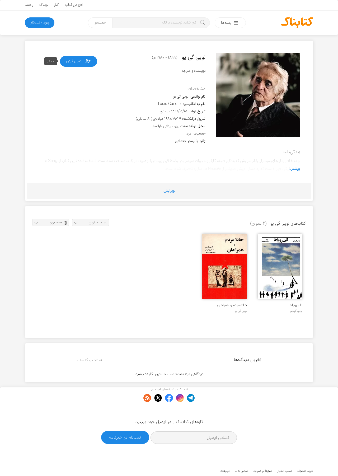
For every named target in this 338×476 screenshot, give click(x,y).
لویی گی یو (296, 311)
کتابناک (285, 463)
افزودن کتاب (74, 5)
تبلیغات (224, 455)
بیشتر (295, 169)
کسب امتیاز (284, 455)
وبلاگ (43, 5)
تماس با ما (241, 455)
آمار (56, 5)
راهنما (29, 5)
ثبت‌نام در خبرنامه (125, 421)
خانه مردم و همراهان (232, 305)
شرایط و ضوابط (262, 455)
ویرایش (169, 191)
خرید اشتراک (305, 455)
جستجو (100, 22)
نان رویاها (295, 305)
